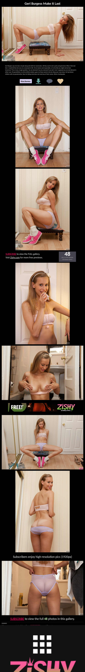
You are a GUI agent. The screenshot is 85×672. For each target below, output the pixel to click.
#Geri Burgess (25, 81)
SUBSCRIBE (11, 254)
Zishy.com (15, 257)
